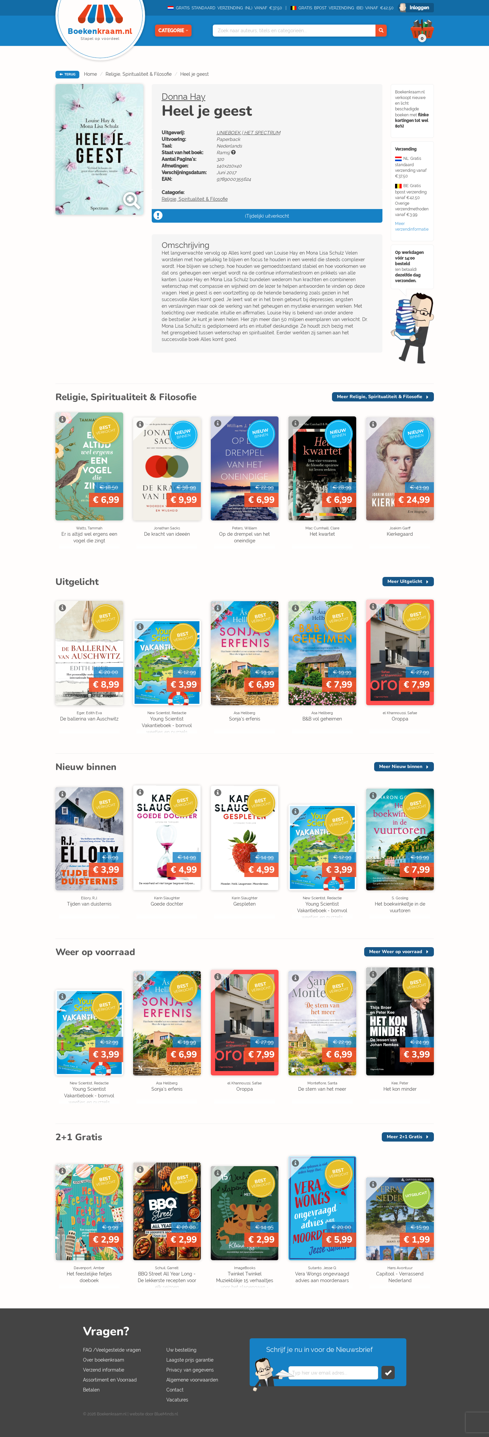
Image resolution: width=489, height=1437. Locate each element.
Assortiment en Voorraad (110, 1379)
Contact (175, 1389)
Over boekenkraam (103, 1360)
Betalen (91, 1389)
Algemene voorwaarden (192, 1379)
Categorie (173, 30)
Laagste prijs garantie (189, 1360)
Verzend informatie (103, 1370)
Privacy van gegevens (190, 1370)
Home (90, 74)
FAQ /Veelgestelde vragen (112, 1350)
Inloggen (419, 7)
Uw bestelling (181, 1350)
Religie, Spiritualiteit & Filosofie (139, 74)
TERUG (67, 74)
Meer (379, 396)
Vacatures (177, 1399)
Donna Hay (183, 97)
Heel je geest (194, 74)
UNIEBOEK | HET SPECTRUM (248, 132)
